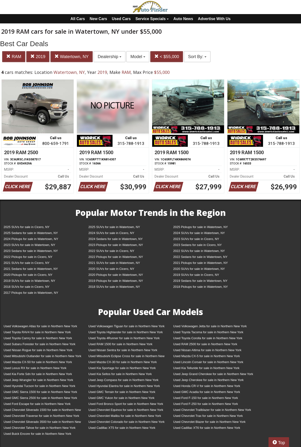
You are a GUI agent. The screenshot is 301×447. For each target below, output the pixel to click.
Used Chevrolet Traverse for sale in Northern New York (41, 416)
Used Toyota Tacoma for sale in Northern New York (208, 332)
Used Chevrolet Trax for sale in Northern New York (208, 416)
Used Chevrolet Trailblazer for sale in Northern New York (212, 410)
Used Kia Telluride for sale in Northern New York (206, 368)
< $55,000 (166, 56)
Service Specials (152, 19)
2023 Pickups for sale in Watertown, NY (115, 245)
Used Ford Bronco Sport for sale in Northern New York (125, 404)
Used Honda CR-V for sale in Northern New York (206, 386)
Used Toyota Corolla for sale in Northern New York (207, 338)
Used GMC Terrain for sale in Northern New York (121, 392)
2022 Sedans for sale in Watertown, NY (200, 257)
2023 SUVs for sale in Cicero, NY (196, 239)
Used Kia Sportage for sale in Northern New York (122, 368)
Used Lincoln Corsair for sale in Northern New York (208, 362)
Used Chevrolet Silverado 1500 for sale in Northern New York (42, 411)
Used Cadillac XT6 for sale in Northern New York (206, 428)
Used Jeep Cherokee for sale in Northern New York (208, 380)
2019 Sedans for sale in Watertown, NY (200, 281)
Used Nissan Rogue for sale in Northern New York (38, 350)
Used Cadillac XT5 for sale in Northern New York (121, 428)
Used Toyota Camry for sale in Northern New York (38, 338)
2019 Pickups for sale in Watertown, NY (115, 281)
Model (137, 56)
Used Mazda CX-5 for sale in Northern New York (206, 356)
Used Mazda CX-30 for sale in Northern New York (122, 362)
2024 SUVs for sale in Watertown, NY (199, 233)
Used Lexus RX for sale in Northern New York (35, 368)
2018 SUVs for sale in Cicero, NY (26, 287)
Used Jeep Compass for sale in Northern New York (123, 380)
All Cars (77, 19)
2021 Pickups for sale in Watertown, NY (200, 263)
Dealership (109, 56)
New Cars (98, 19)
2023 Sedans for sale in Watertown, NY (31, 251)
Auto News (183, 19)
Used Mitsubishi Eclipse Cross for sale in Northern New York (126, 357)
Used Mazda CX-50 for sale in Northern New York (38, 362)
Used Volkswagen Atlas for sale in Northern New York (40, 326)
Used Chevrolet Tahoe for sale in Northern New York (39, 428)
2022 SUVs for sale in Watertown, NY (199, 251)
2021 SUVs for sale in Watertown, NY (114, 263)
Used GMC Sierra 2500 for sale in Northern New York (40, 398)
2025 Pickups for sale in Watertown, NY (200, 227)
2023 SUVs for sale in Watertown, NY (29, 245)
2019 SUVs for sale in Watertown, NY (29, 281)
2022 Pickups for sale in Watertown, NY (115, 257)
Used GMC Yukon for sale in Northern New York (121, 398)
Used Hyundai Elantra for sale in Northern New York (124, 386)
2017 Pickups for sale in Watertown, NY (31, 292)
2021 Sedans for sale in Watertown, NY (31, 269)
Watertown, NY (71, 56)
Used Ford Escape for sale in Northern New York (37, 404)
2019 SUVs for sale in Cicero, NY (196, 275)
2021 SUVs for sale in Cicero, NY (26, 263)
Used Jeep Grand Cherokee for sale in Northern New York (213, 374)
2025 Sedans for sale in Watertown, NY (31, 233)
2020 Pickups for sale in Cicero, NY (28, 275)
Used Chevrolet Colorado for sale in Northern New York (126, 422)
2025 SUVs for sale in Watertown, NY (114, 227)
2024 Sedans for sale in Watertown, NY (115, 239)
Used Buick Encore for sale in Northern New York (37, 434)
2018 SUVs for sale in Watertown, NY (114, 287)
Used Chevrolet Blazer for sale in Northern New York (209, 422)
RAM (13, 56)
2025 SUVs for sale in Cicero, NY (26, 227)
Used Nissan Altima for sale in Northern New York (207, 350)
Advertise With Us (214, 19)
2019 (37, 56)
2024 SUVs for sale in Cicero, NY (111, 233)
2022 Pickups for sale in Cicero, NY (28, 257)
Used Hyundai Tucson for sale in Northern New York (39, 386)
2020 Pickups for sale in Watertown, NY (115, 275)
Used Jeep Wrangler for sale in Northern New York (38, 380)
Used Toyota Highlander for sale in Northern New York (125, 332)
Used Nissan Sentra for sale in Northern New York (122, 350)
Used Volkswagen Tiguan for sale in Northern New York (126, 326)
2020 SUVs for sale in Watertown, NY (199, 269)
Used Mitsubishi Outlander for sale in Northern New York (42, 356)
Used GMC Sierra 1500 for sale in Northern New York (40, 392)
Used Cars (121, 19)
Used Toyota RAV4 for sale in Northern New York (37, 332)
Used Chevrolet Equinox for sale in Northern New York (125, 410)
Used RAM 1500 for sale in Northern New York (120, 344)
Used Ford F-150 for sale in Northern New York (205, 398)
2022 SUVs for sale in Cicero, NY (111, 251)
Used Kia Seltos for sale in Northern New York (120, 374)
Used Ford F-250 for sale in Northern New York (205, 404)
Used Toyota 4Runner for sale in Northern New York (124, 338)
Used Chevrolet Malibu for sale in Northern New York (124, 416)
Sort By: (197, 56)
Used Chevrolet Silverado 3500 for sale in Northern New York (42, 422)
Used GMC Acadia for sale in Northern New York (206, 392)
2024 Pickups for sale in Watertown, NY (31, 239)
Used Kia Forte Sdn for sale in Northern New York (38, 374)
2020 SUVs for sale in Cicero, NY (111, 269)
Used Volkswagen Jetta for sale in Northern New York (210, 326)
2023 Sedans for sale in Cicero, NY (197, 245)
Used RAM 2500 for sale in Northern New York (205, 344)
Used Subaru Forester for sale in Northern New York (39, 344)
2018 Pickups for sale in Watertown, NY (200, 287)
